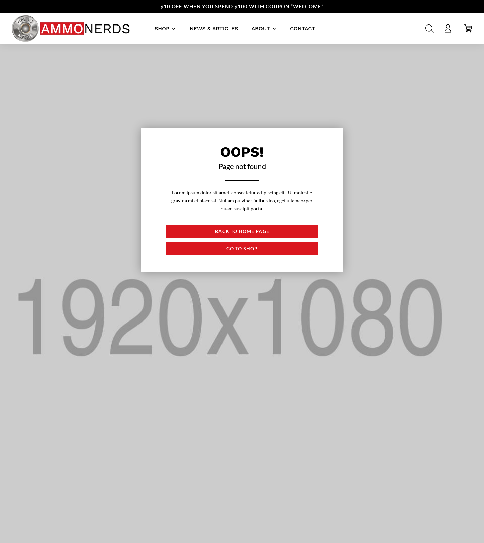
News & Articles (214, 28)
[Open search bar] (429, 28)
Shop (162, 28)
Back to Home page (242, 231)
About (260, 28)
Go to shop (242, 248)
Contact (302, 28)
